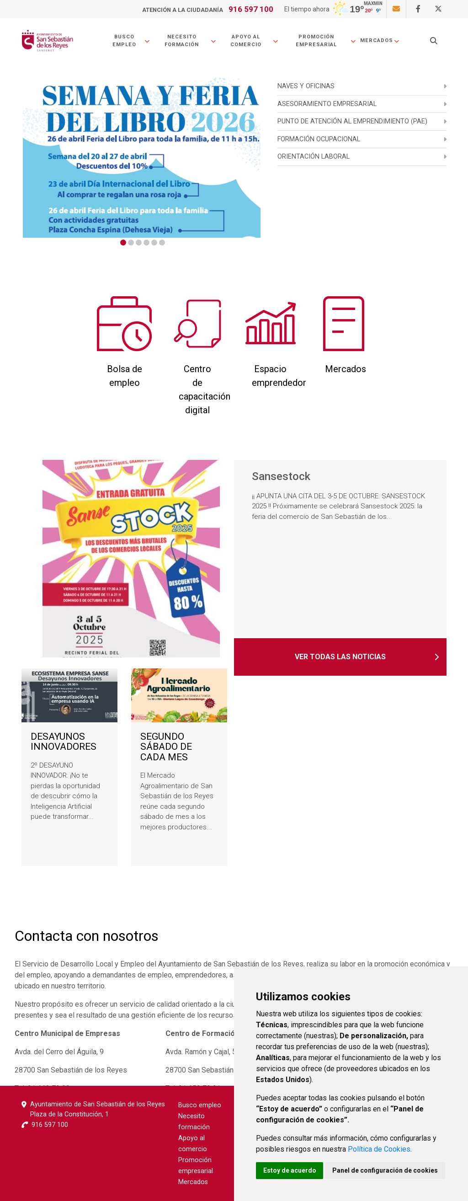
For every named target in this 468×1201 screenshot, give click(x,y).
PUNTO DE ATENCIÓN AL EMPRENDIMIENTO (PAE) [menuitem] (352, 121)
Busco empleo (131, 41)
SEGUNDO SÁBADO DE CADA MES (166, 746)
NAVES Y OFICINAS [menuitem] (306, 86)
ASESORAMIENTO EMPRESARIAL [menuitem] (327, 104)
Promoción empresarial (326, 41)
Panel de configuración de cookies (385, 1170)
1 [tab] (123, 243)
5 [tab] (154, 243)
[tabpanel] (142, 158)
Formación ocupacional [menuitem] (318, 139)
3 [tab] (139, 243)
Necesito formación (190, 41)
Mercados (380, 40)
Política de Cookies (379, 1149)
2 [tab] (131, 243)
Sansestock (281, 477)
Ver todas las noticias (340, 656)
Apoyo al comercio (254, 41)
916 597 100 (251, 9)
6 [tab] (162, 243)
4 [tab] (146, 243)
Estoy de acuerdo (289, 1170)
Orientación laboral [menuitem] (313, 156)
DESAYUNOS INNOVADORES (63, 741)
